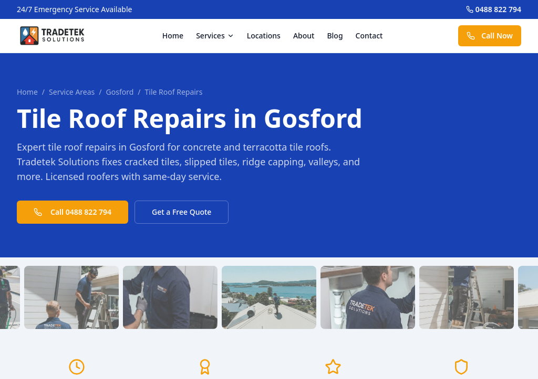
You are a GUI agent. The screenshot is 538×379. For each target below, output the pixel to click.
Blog (335, 36)
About (304, 36)
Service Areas (72, 92)
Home (172, 36)
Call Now (490, 36)
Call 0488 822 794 (72, 212)
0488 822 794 (493, 9)
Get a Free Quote (181, 212)
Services (215, 36)
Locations (264, 36)
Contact (369, 36)
